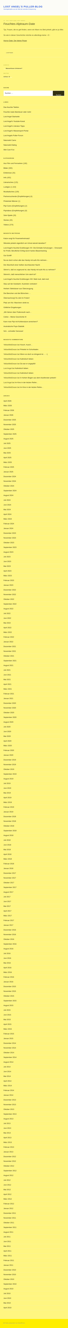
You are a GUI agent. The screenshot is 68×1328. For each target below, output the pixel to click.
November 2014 (10, 1048)
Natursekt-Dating (10, 145)
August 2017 (8, 892)
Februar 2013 (9, 1147)
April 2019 (7, 798)
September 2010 (10, 1284)
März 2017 (8, 916)
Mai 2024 (7, 510)
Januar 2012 (8, 1208)
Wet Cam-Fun (9, 150)
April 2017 (7, 911)
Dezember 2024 (10, 477)
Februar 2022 (9, 637)
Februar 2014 (9, 1090)
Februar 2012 (9, 1204)
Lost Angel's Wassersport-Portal (16, 131)
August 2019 (8, 779)
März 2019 (8, 802)
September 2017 (10, 887)
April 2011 (7, 1251)
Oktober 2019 (9, 769)
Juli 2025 (7, 443)
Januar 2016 (8, 982)
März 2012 (8, 1199)
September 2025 (10, 434)
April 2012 (7, 1194)
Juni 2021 (7, 675)
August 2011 (8, 1232)
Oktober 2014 (9, 1053)
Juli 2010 (7, 1293)
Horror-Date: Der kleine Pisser (15, 41)
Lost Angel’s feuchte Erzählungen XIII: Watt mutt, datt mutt (26, 279)
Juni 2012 (7, 1185)
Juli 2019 (7, 783)
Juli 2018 (7, 840)
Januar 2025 (8, 472)
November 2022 (10, 594)
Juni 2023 (7, 561)
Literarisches (8, 182)
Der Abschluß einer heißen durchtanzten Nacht (22, 265)
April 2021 (7, 684)
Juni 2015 (7, 1015)
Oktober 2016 (9, 939)
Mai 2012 (7, 1190)
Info (5, 178)
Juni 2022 (7, 618)
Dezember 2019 (10, 760)
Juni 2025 (7, 448)
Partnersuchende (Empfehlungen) (17, 196)
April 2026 (7, 401)
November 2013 (10, 1105)
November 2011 (10, 1218)
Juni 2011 (7, 1241)
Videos (6, 225)
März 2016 (8, 972)
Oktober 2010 (9, 1279)
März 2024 (8, 519)
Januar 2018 (8, 868)
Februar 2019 (9, 807)
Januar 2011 (8, 1265)
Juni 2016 (7, 958)
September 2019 (10, 774)
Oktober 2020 (9, 713)
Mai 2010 (7, 1303)
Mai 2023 (7, 566)
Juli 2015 (7, 1010)
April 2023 (7, 571)
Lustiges (9, 52)
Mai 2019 (7, 793)
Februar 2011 (9, 1260)
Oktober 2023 (9, 543)
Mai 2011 (7, 1246)
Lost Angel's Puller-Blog (23, 6)
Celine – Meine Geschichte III (15, 317)
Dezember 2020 (10, 703)
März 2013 (8, 1142)
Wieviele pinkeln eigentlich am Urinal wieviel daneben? (25, 243)
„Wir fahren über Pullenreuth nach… (18, 312)
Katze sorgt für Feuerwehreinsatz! (17, 238)
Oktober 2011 (9, 1223)
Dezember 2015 (10, 986)
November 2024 (10, 481)
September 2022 (10, 604)
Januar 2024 (8, 528)
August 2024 (8, 495)
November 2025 (10, 425)
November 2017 (10, 878)
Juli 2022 (7, 613)
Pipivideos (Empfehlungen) (14, 211)
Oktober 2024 (9, 486)
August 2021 (8, 665)
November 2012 (10, 1161)
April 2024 (7, 514)
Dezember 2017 (10, 873)
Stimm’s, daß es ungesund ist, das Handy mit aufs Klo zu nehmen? (30, 270)
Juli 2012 (7, 1180)
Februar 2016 (9, 977)
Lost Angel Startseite (12, 117)
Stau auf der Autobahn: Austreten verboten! (20, 284)
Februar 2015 (9, 1034)
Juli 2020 (7, 727)
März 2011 (8, 1256)
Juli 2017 (7, 897)
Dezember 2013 (10, 1100)
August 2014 (8, 1062)
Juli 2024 (7, 500)
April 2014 (7, 1081)
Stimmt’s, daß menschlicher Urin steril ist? (20, 274)
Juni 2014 (7, 1072)
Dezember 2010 (10, 1270)
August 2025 (8, 439)
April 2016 (7, 968)
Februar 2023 (9, 580)
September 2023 (10, 547)
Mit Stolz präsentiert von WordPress (14, 1323)
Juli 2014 (7, 1067)
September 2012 (10, 1171)
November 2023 (10, 538)
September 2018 (10, 831)
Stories (6, 220)
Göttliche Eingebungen (12, 307)
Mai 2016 (7, 963)
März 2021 (8, 689)
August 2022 (8, 609)
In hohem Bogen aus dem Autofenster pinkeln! (38, 378)
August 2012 (8, 1175)
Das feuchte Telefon (11, 107)
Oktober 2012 (9, 1166)
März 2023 (8, 576)
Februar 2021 (9, 694)
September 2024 (10, 491)
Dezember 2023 (10, 533)
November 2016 (10, 935)
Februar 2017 (9, 920)
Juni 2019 (7, 788)
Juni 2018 (7, 845)
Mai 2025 (7, 453)
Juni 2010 (7, 1298)
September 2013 (10, 1114)
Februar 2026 (9, 410)
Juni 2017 (7, 901)
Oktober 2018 (9, 826)
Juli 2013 (7, 1123)
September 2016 (10, 944)
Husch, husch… (26, 345)
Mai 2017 (7, 906)
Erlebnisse (8, 173)
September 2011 (10, 1227)
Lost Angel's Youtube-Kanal (14, 121)
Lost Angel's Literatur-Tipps (14, 126)
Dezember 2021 (10, 646)
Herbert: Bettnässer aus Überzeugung (18, 289)
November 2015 (10, 991)
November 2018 (10, 821)
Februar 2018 (9, 864)
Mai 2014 (7, 1076)
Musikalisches (9, 192)
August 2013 (8, 1119)
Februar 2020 (9, 750)
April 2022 (7, 628)
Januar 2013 (8, 1152)
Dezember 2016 (10, 930)
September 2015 (10, 1001)
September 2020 (10, 717)
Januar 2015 (8, 1038)
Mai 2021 (7, 680)
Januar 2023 (8, 585)
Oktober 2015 (9, 996)
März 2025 (8, 462)
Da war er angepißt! (28, 364)
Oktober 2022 (9, 599)
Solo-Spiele (8, 215)
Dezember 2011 (10, 1213)
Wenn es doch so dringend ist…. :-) (34, 354)
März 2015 (8, 1029)
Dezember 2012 (10, 1157)
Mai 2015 (7, 1020)
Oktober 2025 (9, 429)
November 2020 (10, 708)
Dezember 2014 (10, 1043)
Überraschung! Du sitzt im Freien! (17, 298)
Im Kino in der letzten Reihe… (26, 383)
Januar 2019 (8, 812)
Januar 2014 (8, 1095)
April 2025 (7, 458)
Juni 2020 (7, 732)
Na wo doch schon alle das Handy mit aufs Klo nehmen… (26, 260)
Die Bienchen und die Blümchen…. (17, 293)
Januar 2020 (8, 755)
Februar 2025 (9, 467)
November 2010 (10, 1275)
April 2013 (7, 1138)
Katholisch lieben (26, 359)
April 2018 (7, 854)
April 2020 (7, 741)
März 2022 (8, 632)
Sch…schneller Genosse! (13, 331)
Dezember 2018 (10, 817)
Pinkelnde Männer (11, 201)
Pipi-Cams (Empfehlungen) (14, 206)
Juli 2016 (7, 953)
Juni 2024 (7, 505)
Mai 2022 (7, 623)
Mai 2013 (7, 1133)
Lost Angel (21, 20)
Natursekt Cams (10, 140)
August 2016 (8, 949)
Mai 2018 (7, 850)
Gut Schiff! (8, 256)
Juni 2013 (7, 1128)
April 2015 (7, 1024)
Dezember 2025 (10, 420)
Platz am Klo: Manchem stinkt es (16, 303)
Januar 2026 (8, 415)
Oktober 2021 (9, 656)
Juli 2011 (7, 1237)
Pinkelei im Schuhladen (29, 349)
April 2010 (7, 1308)
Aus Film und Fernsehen (13, 163)
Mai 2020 (7, 736)
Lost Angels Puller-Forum (13, 136)
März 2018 (8, 859)
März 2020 (8, 746)
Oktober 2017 (9, 883)
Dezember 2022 (10, 590)
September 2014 (10, 1057)
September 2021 (10, 661)
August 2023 (8, 552)
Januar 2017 (8, 925)
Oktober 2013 (9, 1109)
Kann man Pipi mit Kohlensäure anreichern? (21, 322)
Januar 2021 (8, 698)
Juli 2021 (7, 670)
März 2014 (8, 1086)
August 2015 (8, 1005)
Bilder (6, 168)
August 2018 (8, 835)
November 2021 (10, 651)
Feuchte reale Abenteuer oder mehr (17, 112)
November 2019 (10, 765)
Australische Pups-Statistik (14, 326)
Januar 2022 (8, 642)
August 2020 (8, 722)
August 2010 (8, 1289)
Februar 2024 (9, 524)
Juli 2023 (7, 557)
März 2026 (8, 406)
